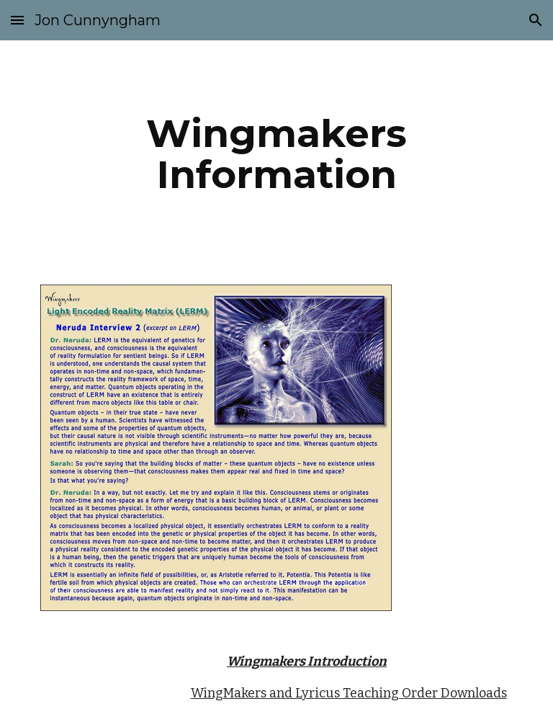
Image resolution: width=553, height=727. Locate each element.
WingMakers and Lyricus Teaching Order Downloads (349, 693)
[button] (17, 20)
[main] (276, 154)
